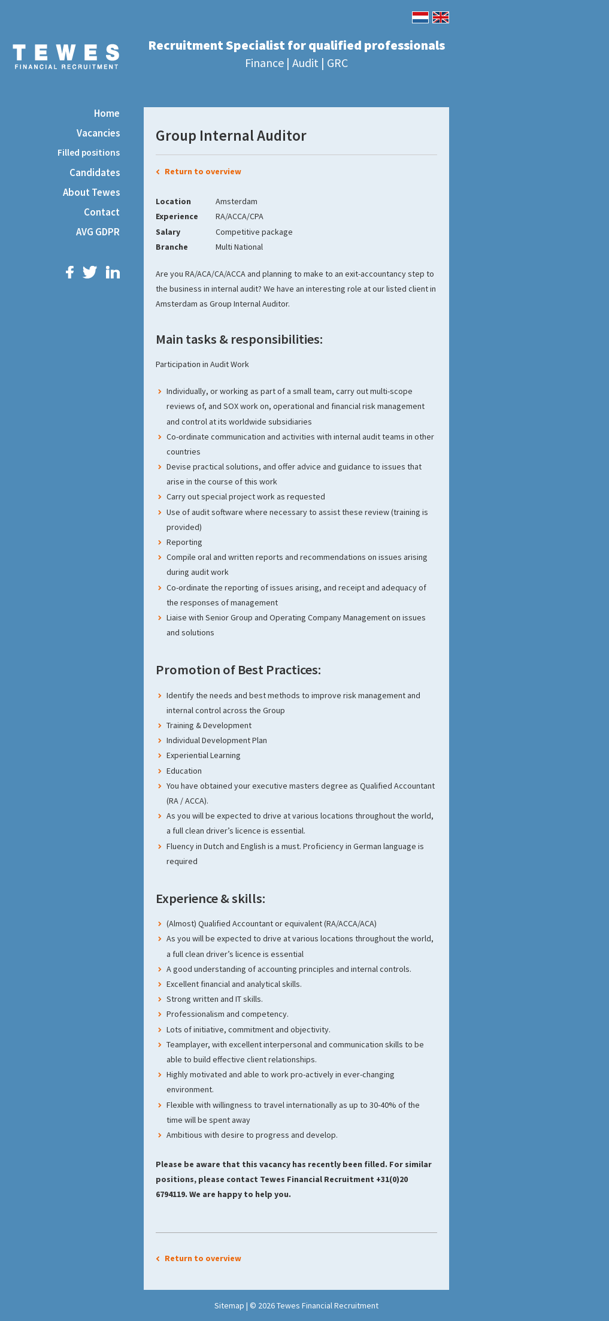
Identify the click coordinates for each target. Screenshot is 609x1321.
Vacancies (98, 133)
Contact (102, 212)
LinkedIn (113, 272)
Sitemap (229, 1305)
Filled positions (88, 152)
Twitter (90, 272)
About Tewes (91, 192)
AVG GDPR (98, 231)
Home (107, 113)
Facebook (70, 272)
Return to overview (203, 171)
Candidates (94, 172)
